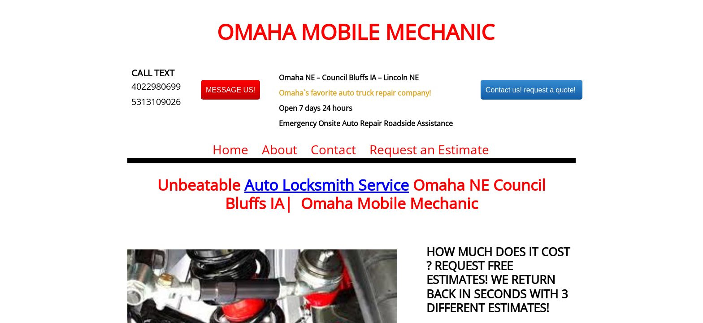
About (279, 149)
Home (230, 149)
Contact (333, 149)
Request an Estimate (429, 149)
